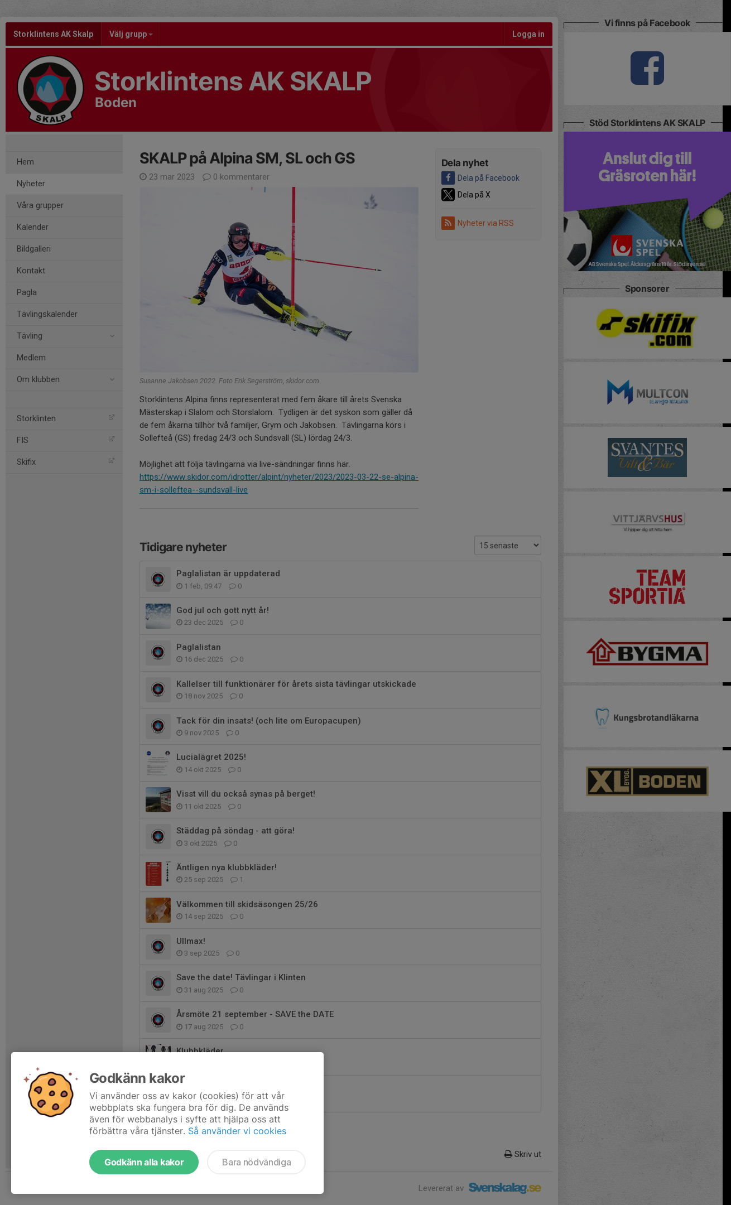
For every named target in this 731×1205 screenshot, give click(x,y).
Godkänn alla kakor (144, 1162)
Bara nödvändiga (256, 1162)
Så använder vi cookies (237, 1130)
